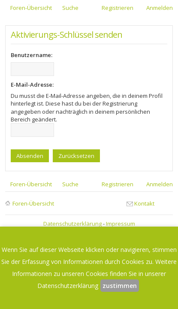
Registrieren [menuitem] (117, 8)
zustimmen (120, 286)
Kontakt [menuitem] (144, 203)
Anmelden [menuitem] (159, 8)
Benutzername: (31, 55)
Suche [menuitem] (70, 8)
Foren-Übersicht (33, 203)
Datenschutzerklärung (72, 223)
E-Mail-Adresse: (32, 84)
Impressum (120, 223)
